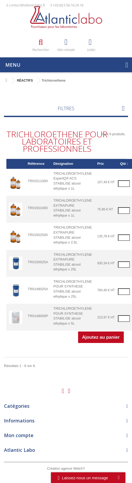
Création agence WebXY (66, 468)
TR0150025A (38, 262)
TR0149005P (38, 316)
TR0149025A (38, 289)
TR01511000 (38, 181)
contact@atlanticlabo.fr (27, 5)
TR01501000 (38, 208)
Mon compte (18, 435)
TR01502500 (38, 235)
